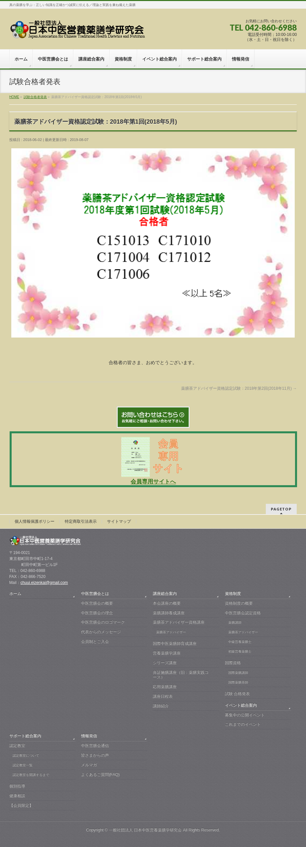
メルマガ (89, 765)
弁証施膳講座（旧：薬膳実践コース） (181, 674)
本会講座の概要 (167, 603)
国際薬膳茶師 (238, 682)
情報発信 (89, 736)
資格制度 (233, 593)
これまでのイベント (243, 724)
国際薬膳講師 (238, 672)
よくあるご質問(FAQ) (100, 774)
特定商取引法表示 (81, 521)
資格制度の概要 (239, 603)
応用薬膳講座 (165, 686)
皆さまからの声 (95, 755)
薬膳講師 (235, 622)
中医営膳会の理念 (97, 613)
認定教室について (26, 755)
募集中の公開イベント (245, 715)
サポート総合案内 (25, 736)
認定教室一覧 (23, 765)
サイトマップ (119, 521)
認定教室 (17, 745)
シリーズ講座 (165, 662)
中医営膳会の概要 (97, 603)
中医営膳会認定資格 (243, 613)
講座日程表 (163, 696)
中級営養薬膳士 (240, 641)
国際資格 (233, 662)
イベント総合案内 (241, 705)
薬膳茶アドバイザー (171, 632)
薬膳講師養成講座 (169, 613)
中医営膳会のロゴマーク (103, 622)
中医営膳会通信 (95, 745)
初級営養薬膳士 (240, 651)
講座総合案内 (165, 593)
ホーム (15, 593)
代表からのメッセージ (101, 632)
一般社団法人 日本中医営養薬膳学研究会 (145, 830)
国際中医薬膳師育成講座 (175, 643)
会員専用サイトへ (153, 482)
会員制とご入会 (95, 641)
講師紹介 (161, 706)
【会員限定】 (21, 805)
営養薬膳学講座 (167, 653)
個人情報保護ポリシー (34, 521)
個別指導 (17, 786)
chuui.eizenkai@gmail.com (44, 582)
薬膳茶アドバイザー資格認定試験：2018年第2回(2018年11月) (239, 388)
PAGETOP (281, 509)
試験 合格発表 (237, 693)
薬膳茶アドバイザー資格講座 (179, 622)
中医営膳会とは (95, 593)
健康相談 (17, 795)
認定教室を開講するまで (31, 774)
